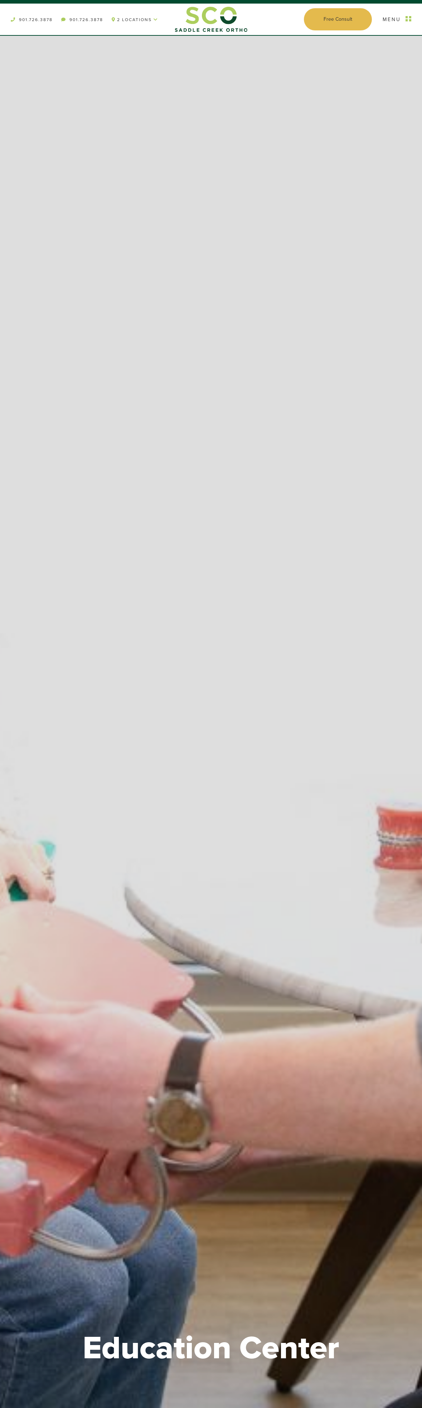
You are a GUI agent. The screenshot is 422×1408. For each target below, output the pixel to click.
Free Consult (338, 19)
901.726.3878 (32, 19)
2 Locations (135, 19)
